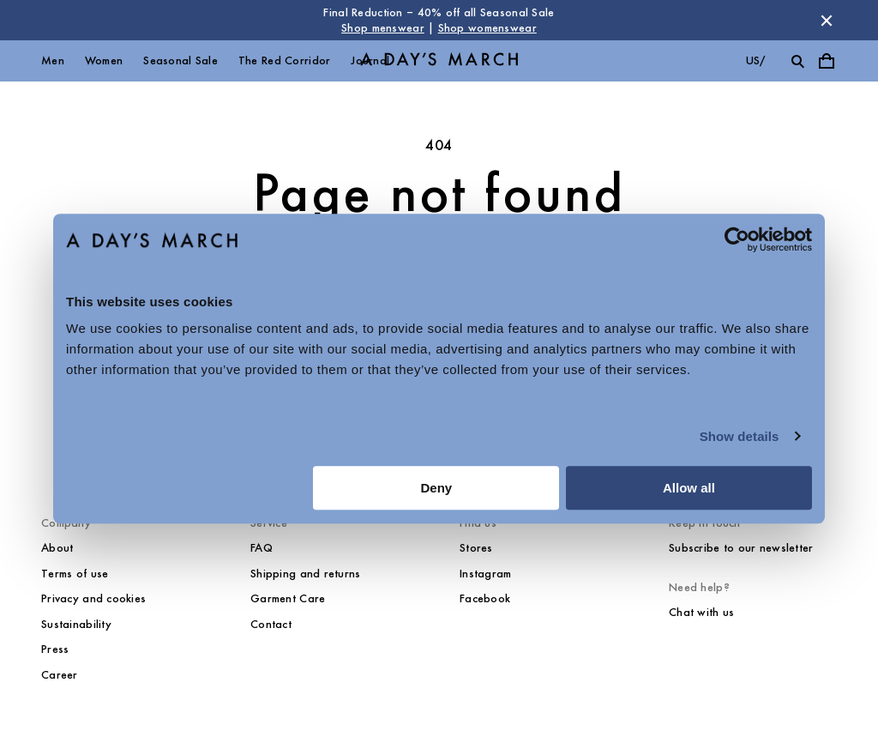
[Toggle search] (797, 61)
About (57, 548)
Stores (476, 548)
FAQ (261, 548)
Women (104, 60)
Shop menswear (382, 28)
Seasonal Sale (180, 60)
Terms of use (74, 573)
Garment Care (287, 598)
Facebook (485, 598)
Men (52, 60)
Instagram (486, 573)
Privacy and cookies (93, 598)
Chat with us (701, 612)
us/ (756, 60)
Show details (739, 436)
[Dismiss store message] (826, 20)
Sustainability (76, 624)
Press (55, 649)
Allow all (689, 487)
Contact (271, 624)
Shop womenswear (487, 28)
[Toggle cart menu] (826, 61)
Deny (437, 487)
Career (59, 675)
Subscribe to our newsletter (741, 548)
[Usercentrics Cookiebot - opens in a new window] (737, 239)
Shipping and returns (305, 573)
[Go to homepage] (439, 61)
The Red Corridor (284, 60)
